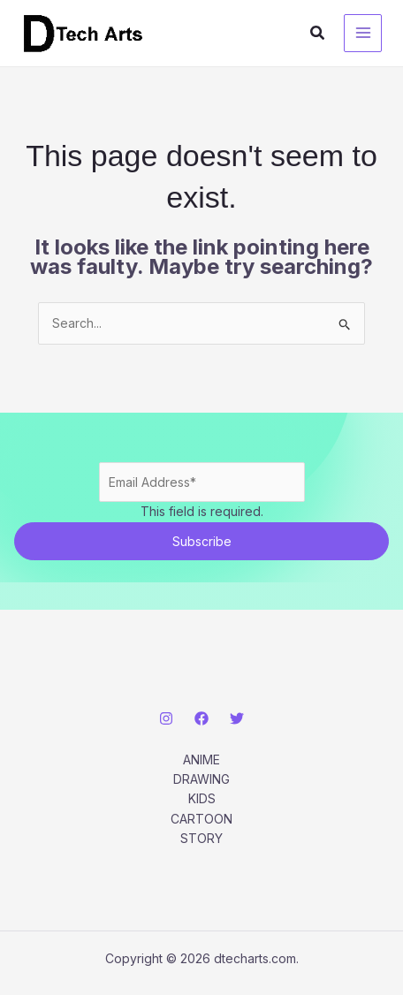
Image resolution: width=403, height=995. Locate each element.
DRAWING (201, 778)
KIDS (202, 798)
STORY (201, 838)
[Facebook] (201, 718)
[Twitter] (237, 718)
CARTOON (201, 818)
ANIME (201, 759)
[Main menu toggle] (363, 33)
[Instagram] (166, 718)
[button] (318, 33)
